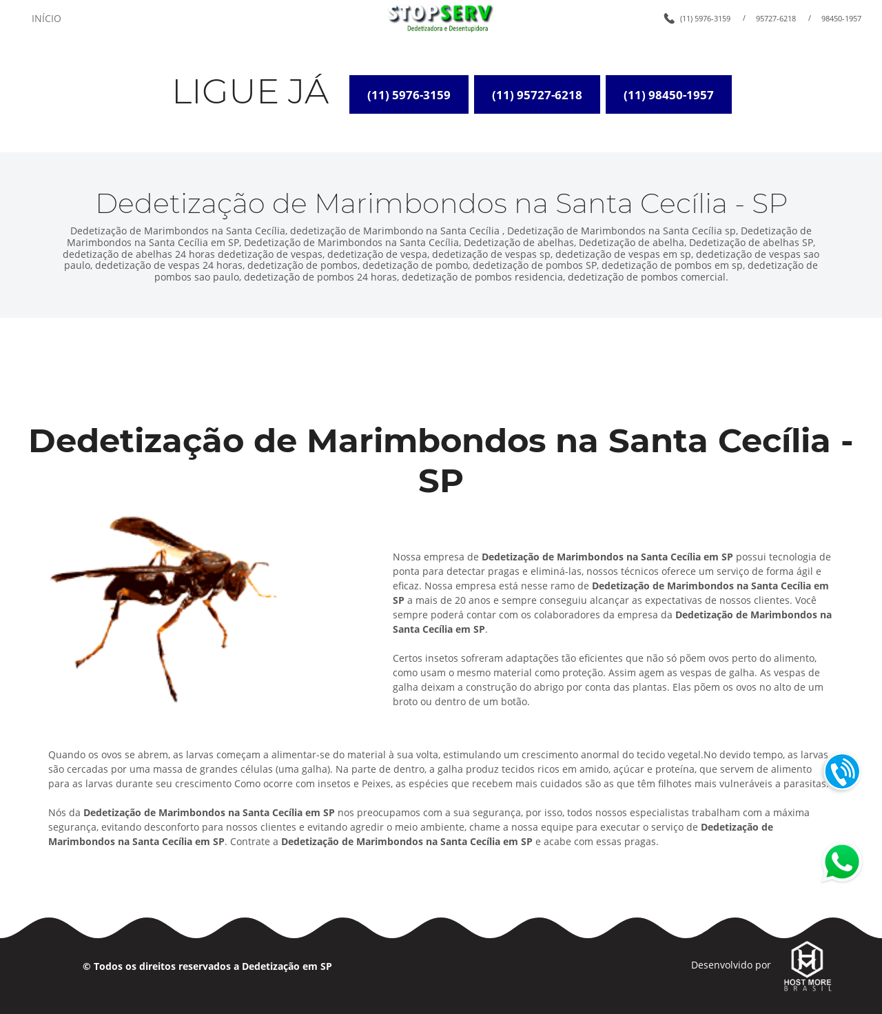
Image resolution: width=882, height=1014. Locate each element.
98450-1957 (841, 18)
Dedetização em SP (287, 966)
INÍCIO (46, 18)
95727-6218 (776, 18)
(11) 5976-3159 (705, 18)
